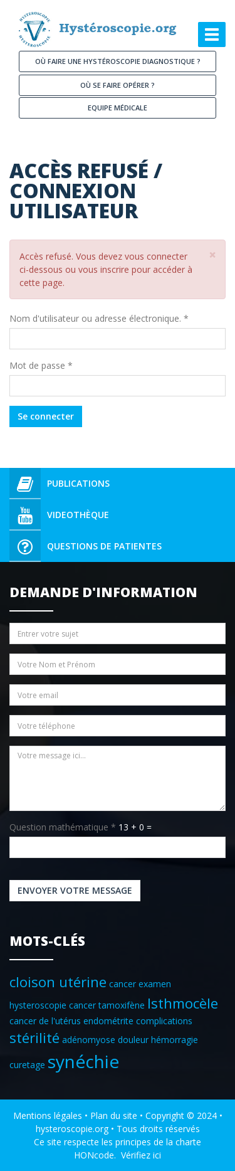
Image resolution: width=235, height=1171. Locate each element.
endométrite (108, 1021)
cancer (122, 984)
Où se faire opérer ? (117, 85)
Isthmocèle (182, 1003)
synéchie (83, 1061)
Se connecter (46, 416)
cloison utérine (58, 982)
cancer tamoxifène (107, 1005)
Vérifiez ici (141, 1155)
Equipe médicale (117, 107)
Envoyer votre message (75, 890)
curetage (27, 1065)
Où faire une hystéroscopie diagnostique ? (118, 61)
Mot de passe (41, 365)
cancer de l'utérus (45, 1021)
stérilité (34, 1037)
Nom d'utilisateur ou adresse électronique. (99, 318)
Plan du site (113, 1115)
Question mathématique (62, 827)
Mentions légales (47, 1115)
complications (164, 1021)
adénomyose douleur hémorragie (130, 1040)
